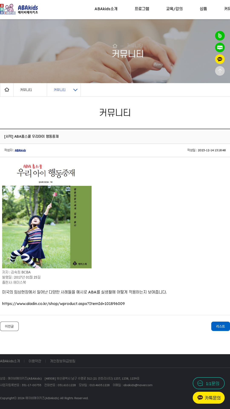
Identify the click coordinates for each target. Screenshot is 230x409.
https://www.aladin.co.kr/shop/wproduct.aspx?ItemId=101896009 (63, 303)
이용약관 (35, 361)
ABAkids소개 (10, 361)
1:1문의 (212, 383)
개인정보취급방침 (62, 361)
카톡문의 (213, 398)
